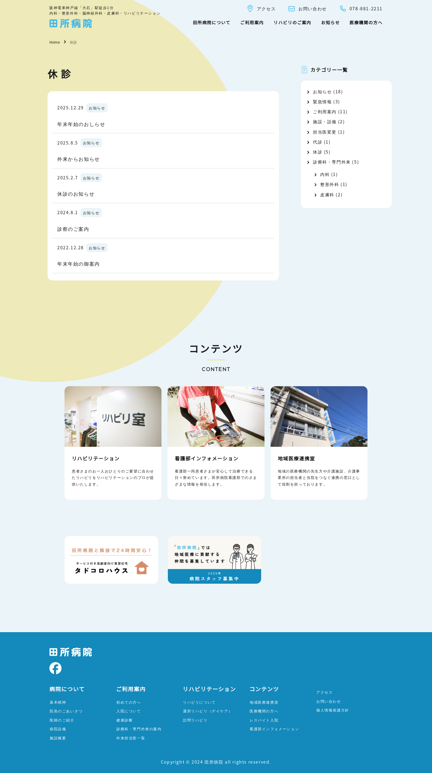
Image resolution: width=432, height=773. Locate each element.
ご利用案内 (252, 22)
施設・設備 (325, 121)
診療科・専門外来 (332, 162)
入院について (128, 710)
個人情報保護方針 (332, 709)
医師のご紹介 (62, 719)
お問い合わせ (307, 8)
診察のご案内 (73, 228)
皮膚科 (327, 194)
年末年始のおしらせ (81, 124)
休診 (317, 152)
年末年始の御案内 (78, 263)
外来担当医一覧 (130, 737)
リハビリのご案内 (292, 22)
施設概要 (58, 737)
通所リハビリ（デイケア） (207, 710)
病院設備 (58, 728)
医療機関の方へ (366, 22)
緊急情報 (322, 101)
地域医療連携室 (264, 702)
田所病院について (211, 22)
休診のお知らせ (76, 193)
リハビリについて (199, 702)
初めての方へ (128, 702)
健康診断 (124, 719)
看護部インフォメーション (274, 728)
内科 (325, 174)
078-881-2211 (361, 8)
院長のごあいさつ (66, 710)
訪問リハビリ (195, 719)
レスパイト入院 (264, 719)
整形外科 (329, 184)
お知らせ (330, 22)
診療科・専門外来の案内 (139, 728)
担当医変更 (325, 132)
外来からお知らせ (78, 158)
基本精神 (58, 702)
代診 (317, 142)
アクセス (261, 8)
